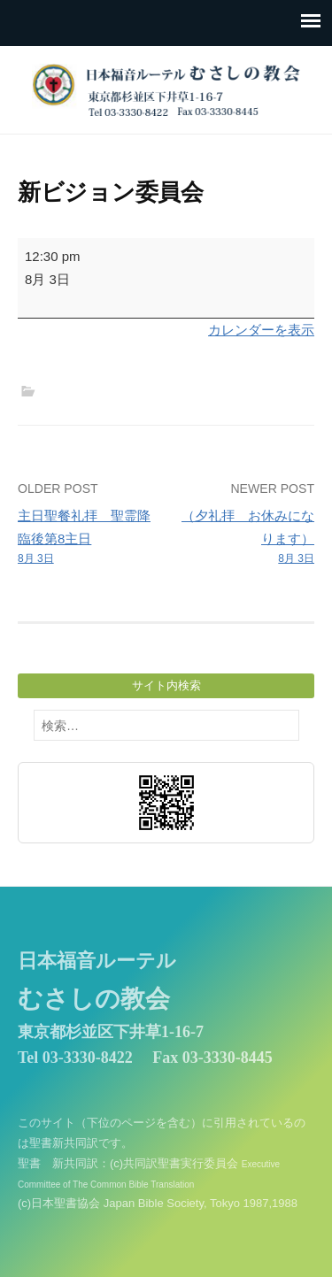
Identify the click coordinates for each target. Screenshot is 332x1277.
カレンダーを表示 (261, 329)
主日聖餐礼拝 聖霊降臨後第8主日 (89, 537)
